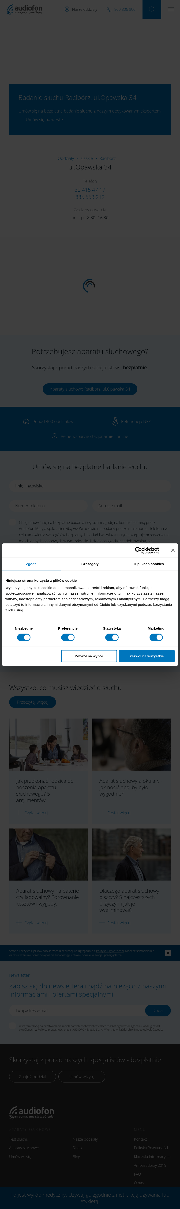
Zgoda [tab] (31, 564)
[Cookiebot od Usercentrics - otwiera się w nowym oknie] (142, 550)
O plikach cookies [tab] (149, 564)
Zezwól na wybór (89, 656)
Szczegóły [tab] (89, 564)
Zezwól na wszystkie (147, 656)
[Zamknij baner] (173, 550)
